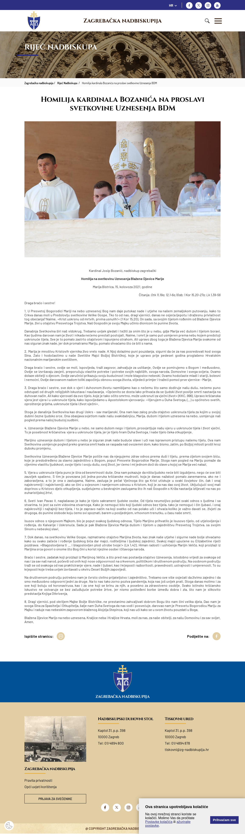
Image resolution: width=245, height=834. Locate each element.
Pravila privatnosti (38, 780)
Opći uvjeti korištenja (40, 787)
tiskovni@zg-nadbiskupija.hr (187, 749)
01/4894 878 (180, 743)
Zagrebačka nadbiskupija (122, 21)
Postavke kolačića (158, 822)
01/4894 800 (114, 743)
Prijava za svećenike (55, 799)
